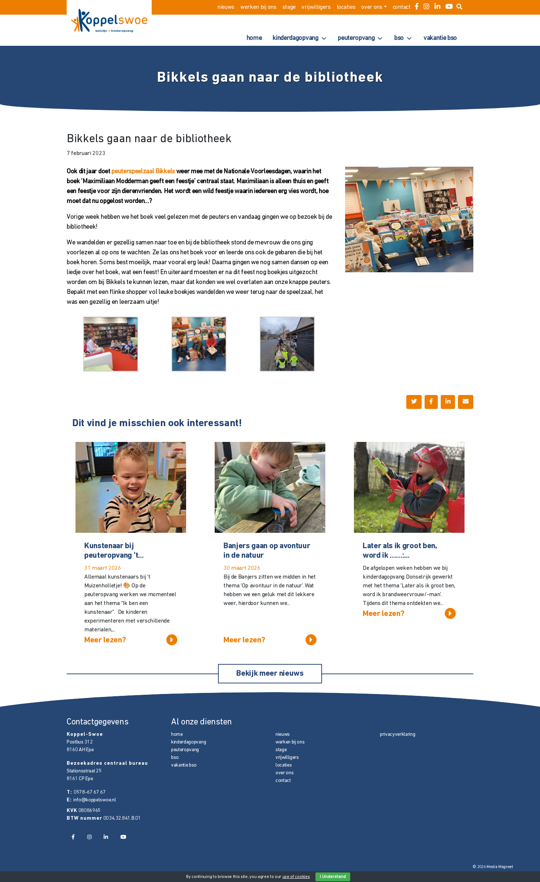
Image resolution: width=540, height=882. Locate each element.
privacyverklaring (397, 734)
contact (402, 7)
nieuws (225, 7)
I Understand (333, 877)
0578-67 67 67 (90, 792)
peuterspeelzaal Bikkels (143, 171)
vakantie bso (440, 38)
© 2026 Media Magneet (493, 867)
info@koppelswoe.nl (94, 800)
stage (289, 7)
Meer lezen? (130, 639)
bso (403, 38)
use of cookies (296, 877)
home (254, 38)
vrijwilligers (316, 7)
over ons (371, 7)
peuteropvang (360, 38)
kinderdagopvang (300, 38)
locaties (346, 7)
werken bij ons (258, 7)
